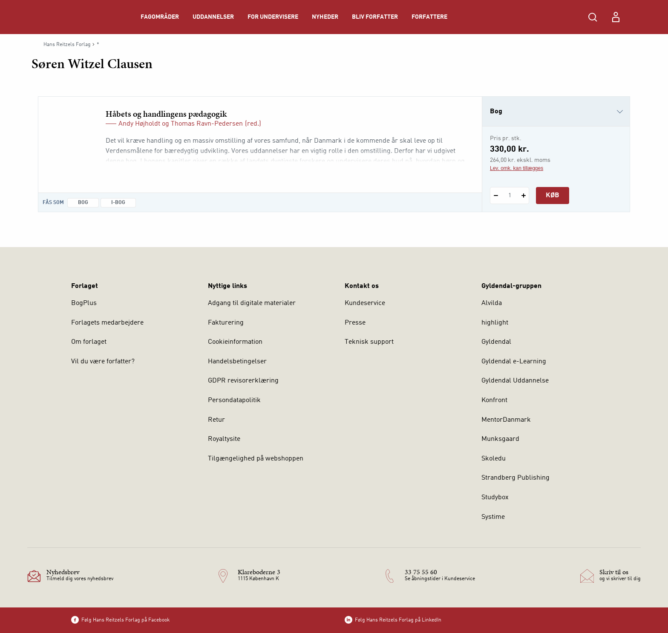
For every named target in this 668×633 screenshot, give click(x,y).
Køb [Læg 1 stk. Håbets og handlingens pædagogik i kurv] (552, 195)
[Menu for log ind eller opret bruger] (615, 17)
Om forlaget (89, 342)
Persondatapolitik (234, 400)
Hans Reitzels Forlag (67, 44)
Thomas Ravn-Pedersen (207, 124)
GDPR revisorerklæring (243, 380)
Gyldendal (496, 342)
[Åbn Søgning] (592, 17)
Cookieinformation (235, 342)
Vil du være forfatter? (103, 361)
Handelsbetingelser (237, 361)
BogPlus (84, 303)
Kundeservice (365, 303)
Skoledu (493, 458)
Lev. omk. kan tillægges (516, 168)
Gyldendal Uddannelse (515, 380)
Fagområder (160, 17)
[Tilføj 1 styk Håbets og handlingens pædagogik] (523, 195)
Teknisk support (369, 342)
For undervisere (273, 17)
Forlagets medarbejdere (107, 322)
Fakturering (226, 322)
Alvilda (491, 303)
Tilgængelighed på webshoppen (255, 458)
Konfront (494, 400)
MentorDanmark (506, 420)
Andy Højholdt (139, 124)
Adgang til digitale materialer (252, 303)
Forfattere (429, 17)
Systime (493, 517)
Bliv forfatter (375, 17)
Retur (216, 420)
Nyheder (325, 17)
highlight (494, 322)
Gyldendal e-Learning (513, 361)
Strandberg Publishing (515, 478)
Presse (355, 322)
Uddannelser (213, 17)
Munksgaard (500, 439)
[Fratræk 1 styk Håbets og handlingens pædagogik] (495, 195)
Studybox (495, 497)
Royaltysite (224, 439)
